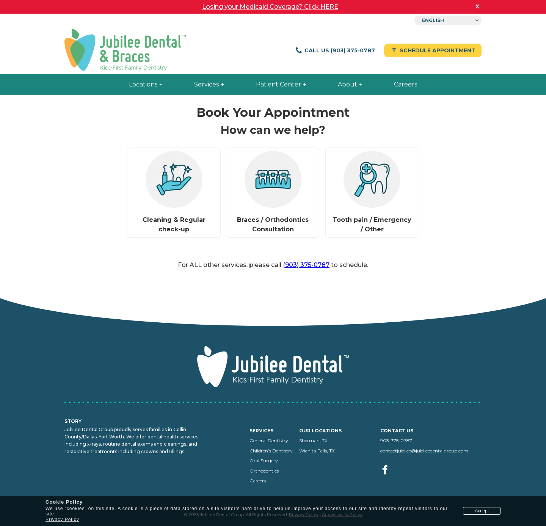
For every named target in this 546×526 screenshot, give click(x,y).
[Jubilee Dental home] (125, 50)
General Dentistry (268, 440)
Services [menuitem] (206, 84)
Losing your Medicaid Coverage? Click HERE (270, 6)
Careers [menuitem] (405, 84)
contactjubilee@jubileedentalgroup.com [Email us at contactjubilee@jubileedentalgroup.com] (424, 451)
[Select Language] (448, 20)
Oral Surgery (263, 460)
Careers (257, 481)
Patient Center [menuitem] (278, 84)
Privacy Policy (62, 519)
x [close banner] (477, 6)
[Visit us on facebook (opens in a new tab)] (385, 478)
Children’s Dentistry (271, 451)
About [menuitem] (347, 84)
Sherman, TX (313, 440)
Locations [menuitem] (143, 84)
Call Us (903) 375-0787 (335, 50)
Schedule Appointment (432, 50)
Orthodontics (264, 471)
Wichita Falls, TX (317, 451)
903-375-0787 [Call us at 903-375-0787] (396, 440)
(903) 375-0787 (306, 264)
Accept (482, 510)
